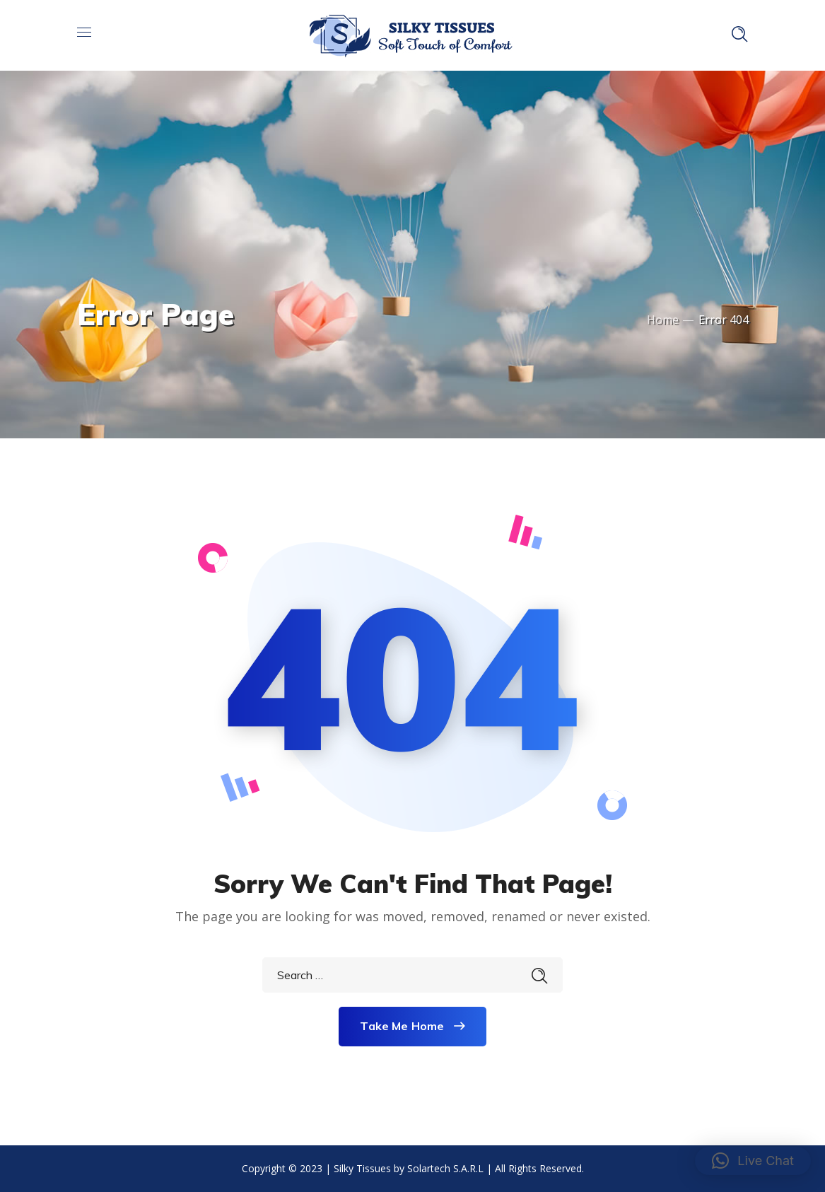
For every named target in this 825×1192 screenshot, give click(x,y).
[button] (753, 1161)
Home (663, 319)
